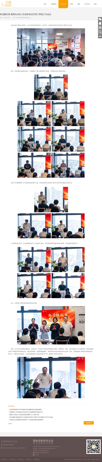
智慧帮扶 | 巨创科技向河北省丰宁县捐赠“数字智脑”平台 (26, 412)
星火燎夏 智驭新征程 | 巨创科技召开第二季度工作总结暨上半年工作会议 (31, 417)
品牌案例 (53, 4)
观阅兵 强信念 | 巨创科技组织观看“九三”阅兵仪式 (24, 414)
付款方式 (54, 448)
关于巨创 (87, 4)
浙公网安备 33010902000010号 (41, 452)
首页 (45, 4)
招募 (78, 4)
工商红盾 (36, 455)
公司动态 (63, 4)
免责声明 (50, 448)
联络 (95, 4)
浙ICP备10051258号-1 (44, 450)
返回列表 (88, 423)
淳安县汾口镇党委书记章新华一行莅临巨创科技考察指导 (27, 419)
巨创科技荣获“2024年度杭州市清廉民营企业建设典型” (26, 409)
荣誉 (71, 4)
